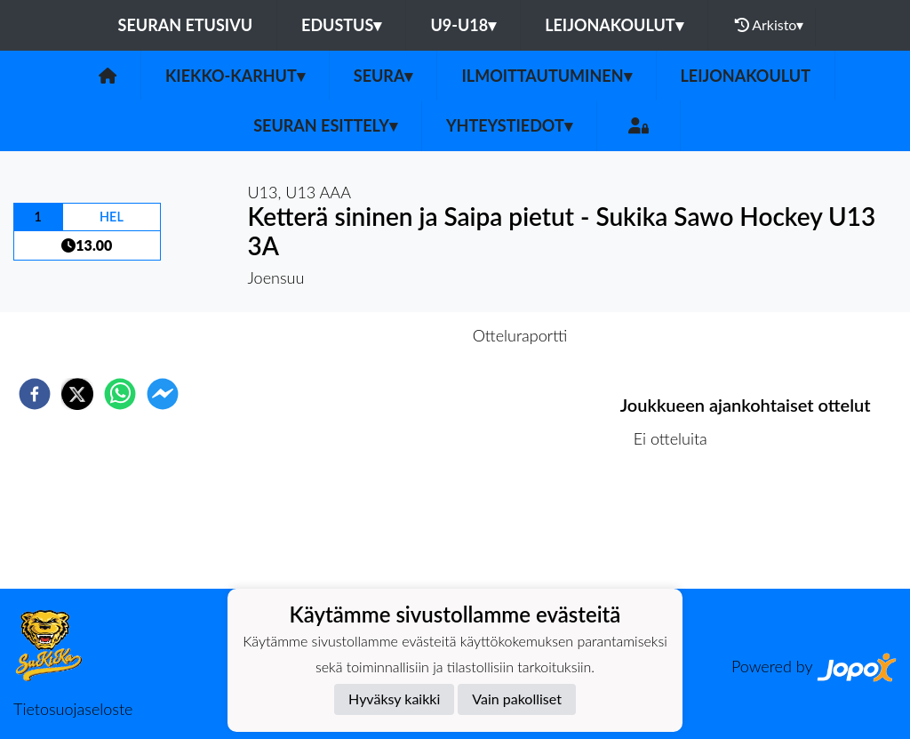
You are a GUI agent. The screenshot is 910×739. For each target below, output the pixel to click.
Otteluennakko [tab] (393, 335)
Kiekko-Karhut (235, 75)
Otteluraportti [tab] (520, 335)
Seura (383, 75)
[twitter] (77, 394)
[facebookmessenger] (163, 394)
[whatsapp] (120, 394)
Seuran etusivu (185, 25)
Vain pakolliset (517, 698)
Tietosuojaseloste (72, 709)
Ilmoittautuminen (546, 75)
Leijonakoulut (613, 25)
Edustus (341, 25)
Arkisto (769, 25)
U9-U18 (463, 25)
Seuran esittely (325, 125)
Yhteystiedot (509, 125)
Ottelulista (677, 528)
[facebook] (35, 394)
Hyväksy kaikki (394, 698)
